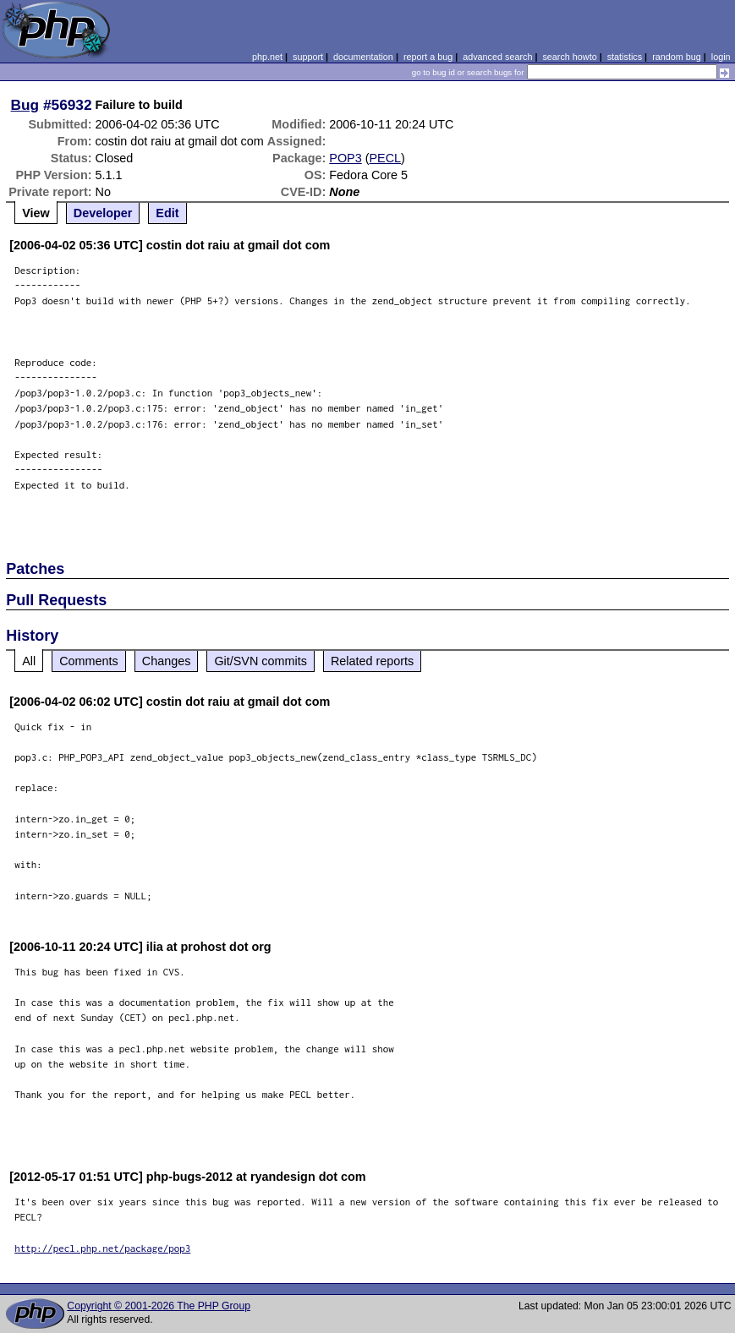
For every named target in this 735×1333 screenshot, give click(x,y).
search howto (569, 57)
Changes (166, 661)
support (308, 57)
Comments (88, 661)
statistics (624, 57)
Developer (103, 213)
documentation (363, 57)
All (29, 661)
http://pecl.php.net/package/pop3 (102, 1248)
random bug (676, 57)
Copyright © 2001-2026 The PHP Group (158, 1306)
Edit (167, 213)
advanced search (497, 57)
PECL (386, 158)
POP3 (345, 158)
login (721, 57)
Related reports (372, 661)
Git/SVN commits (260, 661)
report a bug (428, 57)
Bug (25, 104)
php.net (267, 57)
